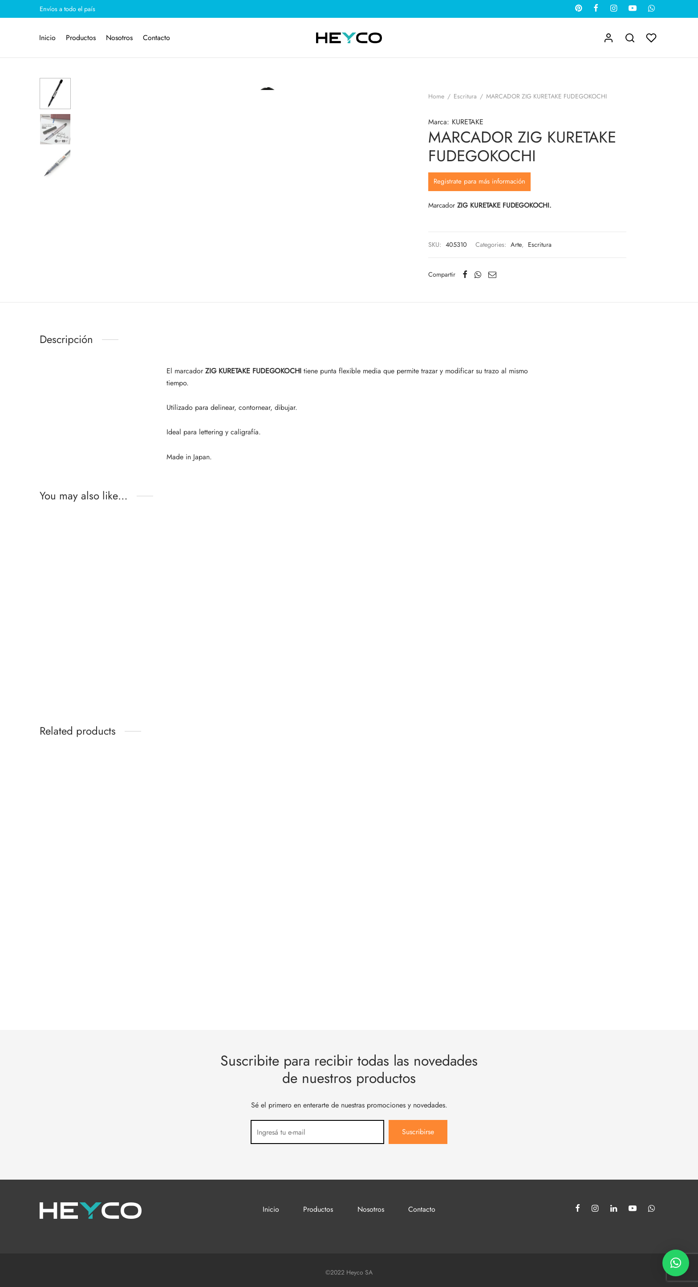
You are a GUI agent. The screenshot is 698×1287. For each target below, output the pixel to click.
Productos (81, 38)
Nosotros (119, 38)
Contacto (156, 38)
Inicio (47, 38)
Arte (516, 244)
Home (436, 96)
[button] (675, 1263)
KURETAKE (467, 122)
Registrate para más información (479, 181)
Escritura (465, 96)
